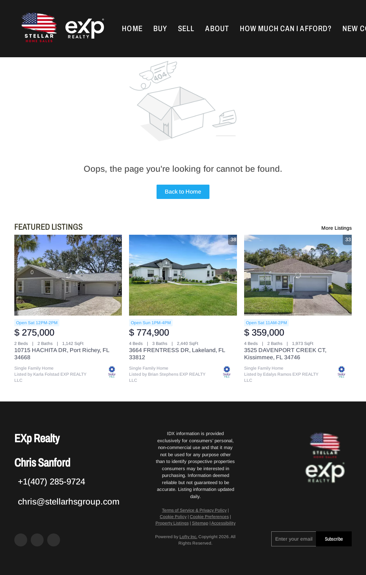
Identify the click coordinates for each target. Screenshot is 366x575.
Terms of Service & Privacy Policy (194, 510)
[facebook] (20, 539)
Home (132, 28)
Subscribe (334, 539)
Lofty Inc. (188, 536)
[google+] (53, 539)
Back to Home (183, 192)
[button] (38, 28)
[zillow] (37, 539)
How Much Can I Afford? (286, 28)
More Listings (336, 228)
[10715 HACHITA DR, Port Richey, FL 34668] (68, 275)
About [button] (217, 28)
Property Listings (172, 523)
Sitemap (200, 523)
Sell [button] (186, 28)
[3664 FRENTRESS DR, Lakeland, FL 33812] (183, 275)
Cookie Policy (173, 516)
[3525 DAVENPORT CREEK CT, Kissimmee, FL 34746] (298, 275)
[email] (293, 538)
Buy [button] (160, 28)
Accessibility (223, 523)
